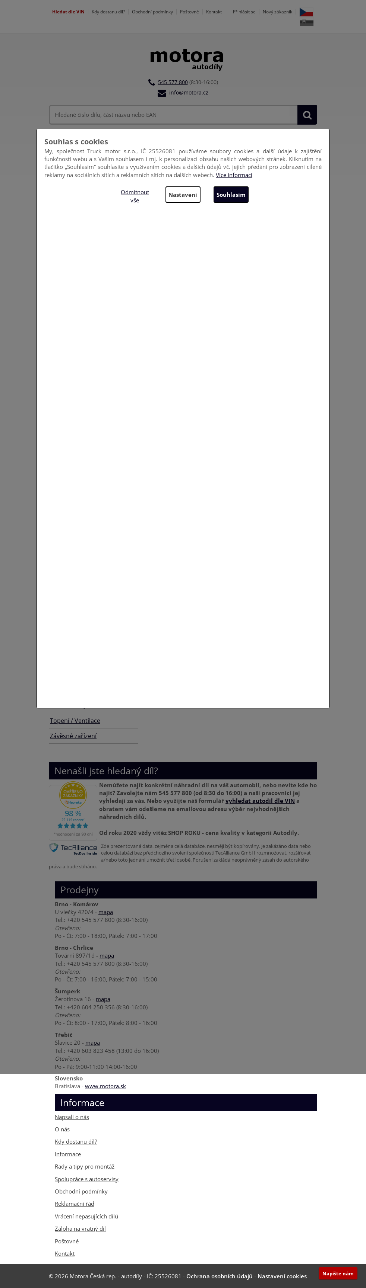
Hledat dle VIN (68, 12)
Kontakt (214, 12)
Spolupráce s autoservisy (87, 1179)
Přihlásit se (244, 12)
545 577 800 (173, 82)
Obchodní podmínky (152, 12)
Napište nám (338, 1273)
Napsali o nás (72, 1116)
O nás (62, 1129)
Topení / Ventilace (75, 721)
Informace (68, 1154)
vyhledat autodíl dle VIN (260, 800)
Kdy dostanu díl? (108, 12)
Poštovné (189, 12)
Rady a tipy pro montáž (84, 1166)
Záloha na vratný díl (80, 1228)
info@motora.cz (188, 92)
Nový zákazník (277, 12)
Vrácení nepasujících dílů (86, 1216)
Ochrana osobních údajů (219, 1276)
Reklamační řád (74, 1203)
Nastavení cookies (282, 1276)
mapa (105, 912)
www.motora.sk (105, 1086)
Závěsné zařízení (73, 736)
